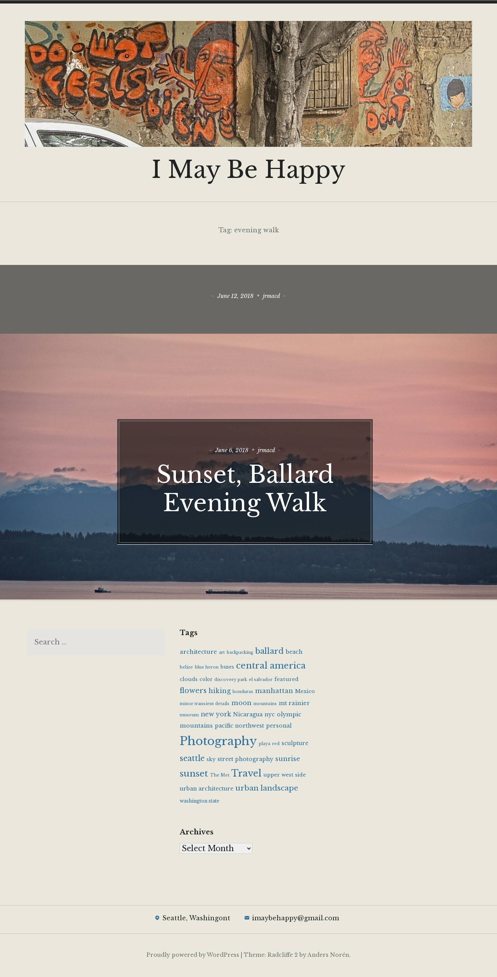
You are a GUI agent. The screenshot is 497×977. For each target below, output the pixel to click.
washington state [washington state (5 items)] (199, 802)
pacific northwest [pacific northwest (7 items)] (239, 726)
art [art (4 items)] (222, 653)
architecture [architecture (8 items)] (198, 652)
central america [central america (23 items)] (271, 666)
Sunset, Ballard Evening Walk (248, 487)
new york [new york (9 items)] (216, 715)
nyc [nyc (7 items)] (269, 715)
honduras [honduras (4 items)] (243, 692)
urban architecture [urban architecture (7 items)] (206, 789)
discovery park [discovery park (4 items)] (230, 680)
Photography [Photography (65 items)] (218, 742)
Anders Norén (328, 956)
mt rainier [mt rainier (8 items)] (294, 703)
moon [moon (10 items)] (241, 703)
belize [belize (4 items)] (186, 667)
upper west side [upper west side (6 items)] (284, 776)
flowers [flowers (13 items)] (193, 691)
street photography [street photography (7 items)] (245, 760)
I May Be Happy (248, 169)
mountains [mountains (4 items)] (265, 704)
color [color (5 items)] (206, 680)
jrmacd (273, 296)
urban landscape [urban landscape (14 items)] (266, 789)
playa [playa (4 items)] (264, 744)
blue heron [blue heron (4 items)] (207, 667)
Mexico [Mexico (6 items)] (305, 692)
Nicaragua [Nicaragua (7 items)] (247, 715)
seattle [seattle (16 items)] (192, 759)
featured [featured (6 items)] (287, 680)
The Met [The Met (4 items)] (219, 776)
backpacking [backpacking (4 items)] (240, 653)
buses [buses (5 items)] (227, 667)
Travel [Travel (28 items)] (246, 774)
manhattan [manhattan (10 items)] (274, 692)
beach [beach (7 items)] (294, 652)
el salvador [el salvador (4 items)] (261, 680)
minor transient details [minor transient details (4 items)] (204, 704)
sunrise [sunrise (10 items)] (287, 760)
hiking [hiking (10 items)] (220, 692)
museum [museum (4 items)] (189, 716)
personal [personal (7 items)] (279, 726)
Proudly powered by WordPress (192, 956)
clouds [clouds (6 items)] (189, 680)
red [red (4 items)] (276, 744)
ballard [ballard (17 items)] (269, 652)
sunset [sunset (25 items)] (194, 774)
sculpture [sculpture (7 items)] (295, 744)
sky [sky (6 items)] (211, 760)
